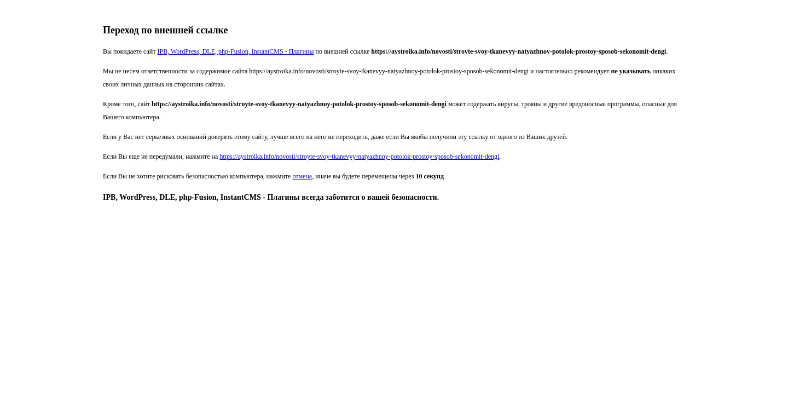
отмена (302, 176)
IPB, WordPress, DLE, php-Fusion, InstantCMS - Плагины (236, 51)
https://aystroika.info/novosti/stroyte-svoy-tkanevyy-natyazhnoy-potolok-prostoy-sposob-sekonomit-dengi (359, 156)
